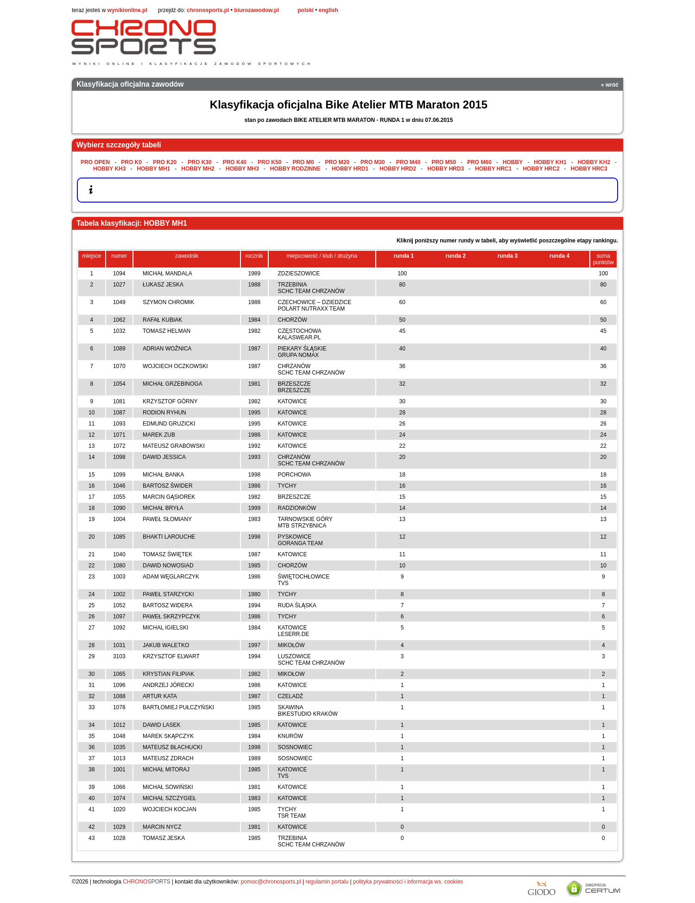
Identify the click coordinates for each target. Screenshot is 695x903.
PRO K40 (234, 162)
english (328, 10)
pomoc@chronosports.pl (270, 881)
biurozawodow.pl (256, 10)
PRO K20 (165, 162)
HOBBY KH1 (550, 162)
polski (305, 10)
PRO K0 (131, 162)
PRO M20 (337, 162)
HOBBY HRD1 (350, 168)
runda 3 (508, 256)
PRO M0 (303, 162)
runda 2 (456, 256)
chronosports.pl (208, 10)
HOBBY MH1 (153, 168)
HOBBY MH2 (198, 168)
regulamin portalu (326, 881)
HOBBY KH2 (594, 162)
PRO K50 (269, 162)
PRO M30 (372, 162)
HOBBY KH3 (109, 168)
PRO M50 (443, 162)
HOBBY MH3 (242, 168)
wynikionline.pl (127, 10)
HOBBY (513, 162)
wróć (612, 85)
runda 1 (404, 256)
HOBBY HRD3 (445, 168)
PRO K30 (199, 162)
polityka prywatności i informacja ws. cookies (408, 881)
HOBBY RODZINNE (295, 168)
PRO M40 (408, 162)
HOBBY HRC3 (589, 168)
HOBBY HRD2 (397, 168)
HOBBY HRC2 (541, 168)
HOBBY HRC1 (493, 168)
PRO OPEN (95, 162)
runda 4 (559, 256)
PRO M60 (479, 162)
